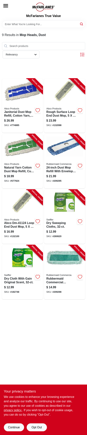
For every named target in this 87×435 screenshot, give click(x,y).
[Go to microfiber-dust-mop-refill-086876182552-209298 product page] (64, 272)
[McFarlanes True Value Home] (43, 7)
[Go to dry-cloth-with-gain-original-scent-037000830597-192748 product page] (22, 272)
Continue (14, 427)
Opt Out (36, 427)
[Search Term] (43, 24)
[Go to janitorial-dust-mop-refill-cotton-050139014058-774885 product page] (22, 106)
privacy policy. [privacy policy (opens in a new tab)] (13, 410)
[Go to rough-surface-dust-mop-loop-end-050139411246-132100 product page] (22, 217)
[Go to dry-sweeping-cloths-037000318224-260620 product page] (64, 217)
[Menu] (5, 5)
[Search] (81, 24)
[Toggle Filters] (82, 54)
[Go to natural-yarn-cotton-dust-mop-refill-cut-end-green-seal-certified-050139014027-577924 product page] (22, 161)
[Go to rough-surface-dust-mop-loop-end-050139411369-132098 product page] (64, 106)
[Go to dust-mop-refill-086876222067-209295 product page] (64, 161)
